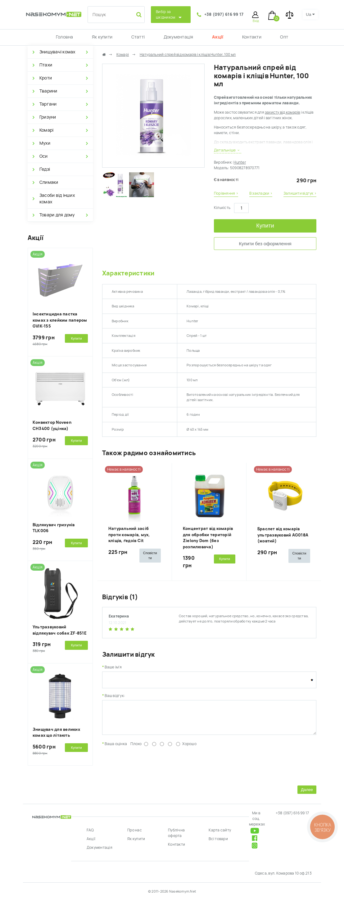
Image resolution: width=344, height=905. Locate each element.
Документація (178, 37)
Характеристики (128, 273)
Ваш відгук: (115, 695)
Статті (138, 37)
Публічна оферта (176, 837)
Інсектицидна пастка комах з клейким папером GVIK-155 (60, 320)
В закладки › (260, 193)
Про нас (134, 834)
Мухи (44, 143)
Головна (64, 37)
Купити (265, 226)
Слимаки (48, 182)
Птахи (45, 65)
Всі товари (218, 843)
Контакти (251, 37)
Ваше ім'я (113, 667)
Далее (307, 794)
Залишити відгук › (299, 193)
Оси (43, 156)
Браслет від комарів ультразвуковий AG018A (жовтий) (282, 535)
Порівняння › (226, 193)
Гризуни (47, 117)
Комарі (46, 130)
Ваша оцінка (116, 748)
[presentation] (149, 770)
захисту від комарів (282, 112)
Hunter (239, 162)
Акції (217, 37)
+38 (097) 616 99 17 (224, 14)
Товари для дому (57, 215)
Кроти (45, 78)
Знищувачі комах (57, 52)
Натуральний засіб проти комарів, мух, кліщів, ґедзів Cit (129, 534)
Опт (284, 37)
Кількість (222, 207)
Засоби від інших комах (57, 198)
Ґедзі (44, 169)
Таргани (48, 104)
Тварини (48, 91)
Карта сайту (220, 834)
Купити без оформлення (265, 243)
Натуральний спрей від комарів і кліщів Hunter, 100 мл (188, 54)
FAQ (90, 834)
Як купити (102, 37)
